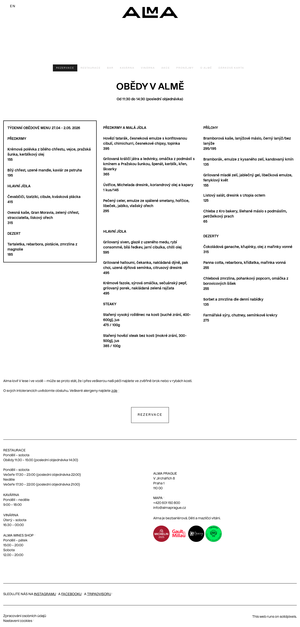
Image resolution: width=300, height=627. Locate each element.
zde (114, 390)
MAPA (158, 498)
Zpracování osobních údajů (24, 616)
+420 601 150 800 (166, 503)
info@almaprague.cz (169, 508)
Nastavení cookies (17, 621)
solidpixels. (288, 616)
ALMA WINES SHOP (18, 535)
